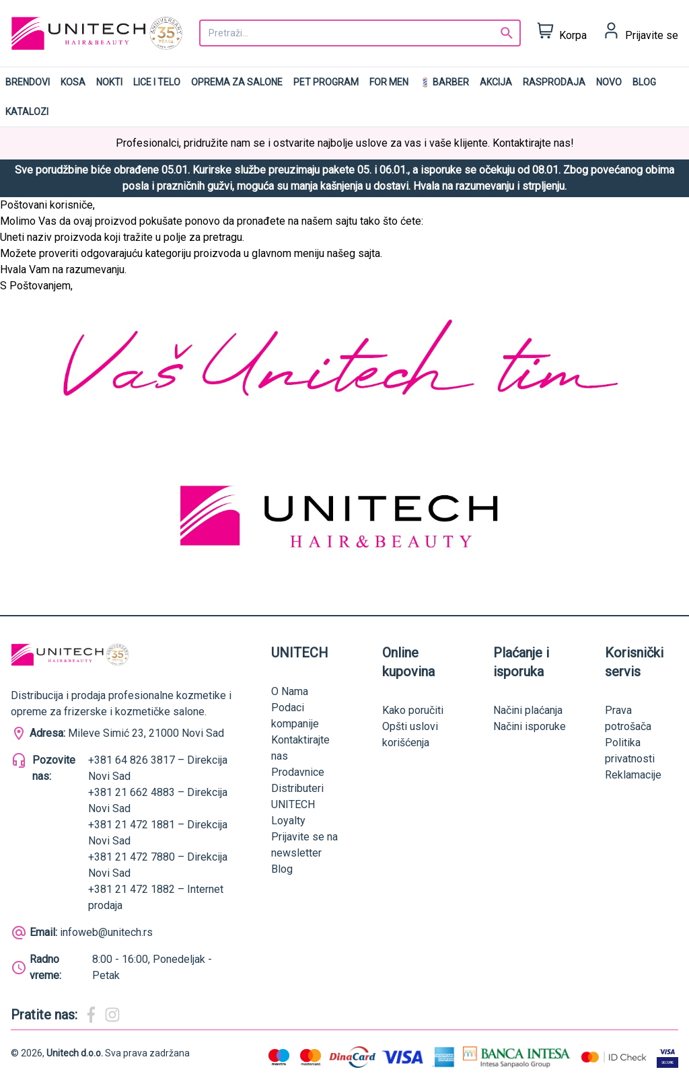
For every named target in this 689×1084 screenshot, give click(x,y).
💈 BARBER (444, 82)
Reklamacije (633, 774)
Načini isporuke (529, 726)
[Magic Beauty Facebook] (91, 1015)
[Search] (506, 33)
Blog (644, 82)
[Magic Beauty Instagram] (112, 1015)
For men (388, 82)
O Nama (289, 691)
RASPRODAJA (554, 82)
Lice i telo (156, 82)
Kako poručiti (412, 710)
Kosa (73, 82)
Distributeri (297, 788)
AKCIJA (496, 82)
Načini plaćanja (528, 710)
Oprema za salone (237, 82)
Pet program (326, 82)
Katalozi (26, 111)
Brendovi (27, 82)
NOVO (609, 82)
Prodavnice (297, 772)
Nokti (109, 82)
